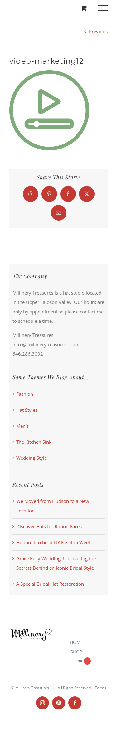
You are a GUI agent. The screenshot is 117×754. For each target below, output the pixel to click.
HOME (76, 642)
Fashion (24, 394)
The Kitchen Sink (33, 442)
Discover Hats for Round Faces (49, 526)
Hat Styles (26, 410)
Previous (98, 31)
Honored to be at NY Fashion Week (53, 542)
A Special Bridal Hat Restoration (50, 584)
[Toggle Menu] (103, 8)
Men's (22, 426)
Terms (100, 687)
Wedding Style (31, 458)
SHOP (76, 652)
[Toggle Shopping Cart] (84, 8)
